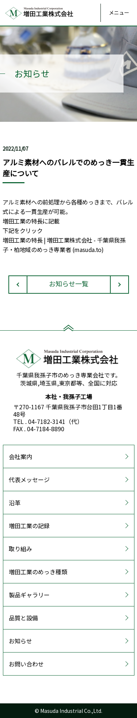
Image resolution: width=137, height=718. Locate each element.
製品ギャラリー (29, 594)
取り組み (20, 548)
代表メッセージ (29, 479)
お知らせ (20, 640)
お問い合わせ (26, 663)
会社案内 (20, 456)
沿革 (14, 502)
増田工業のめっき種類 (38, 571)
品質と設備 (23, 617)
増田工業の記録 (29, 525)
